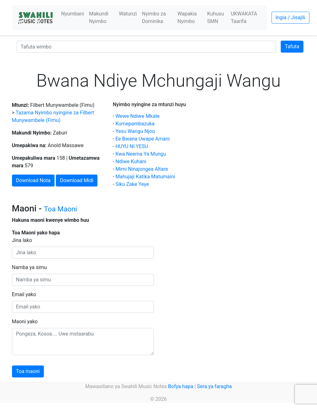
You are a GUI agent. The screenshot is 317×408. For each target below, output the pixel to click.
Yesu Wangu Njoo (135, 131)
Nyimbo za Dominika (154, 17)
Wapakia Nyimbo (187, 17)
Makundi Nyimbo (98, 17)
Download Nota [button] (33, 180)
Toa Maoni (60, 209)
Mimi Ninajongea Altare (141, 169)
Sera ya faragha (214, 386)
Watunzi (128, 14)
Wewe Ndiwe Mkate (137, 116)
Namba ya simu (29, 267)
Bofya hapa (180, 386)
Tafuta (292, 46)
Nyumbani (72, 14)
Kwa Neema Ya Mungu (140, 154)
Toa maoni (28, 371)
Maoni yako (25, 322)
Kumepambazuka (135, 124)
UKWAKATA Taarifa (244, 17)
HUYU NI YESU (131, 146)
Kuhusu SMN (215, 17)
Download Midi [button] (76, 180)
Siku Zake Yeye (132, 184)
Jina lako (22, 240)
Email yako (24, 294)
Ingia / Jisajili (290, 17)
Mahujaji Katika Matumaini (145, 177)
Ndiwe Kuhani (130, 161)
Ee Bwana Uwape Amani (142, 139)
